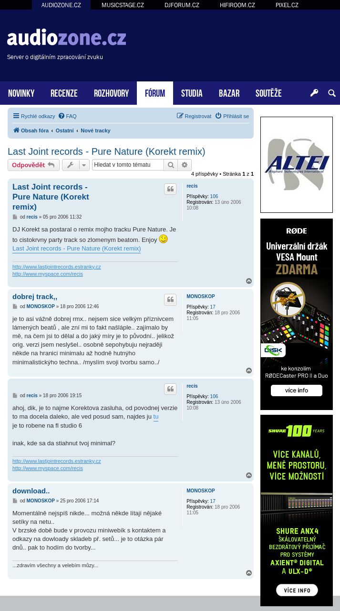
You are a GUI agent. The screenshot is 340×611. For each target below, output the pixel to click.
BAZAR (229, 92)
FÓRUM (155, 92)
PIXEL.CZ (287, 5)
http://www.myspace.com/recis (47, 274)
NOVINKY (21, 92)
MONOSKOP (200, 296)
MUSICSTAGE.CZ (123, 5)
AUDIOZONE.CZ (61, 5)
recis (191, 186)
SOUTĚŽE (269, 92)
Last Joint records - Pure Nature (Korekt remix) (107, 151)
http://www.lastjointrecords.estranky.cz (56, 267)
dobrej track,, (34, 296)
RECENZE (64, 92)
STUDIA (192, 92)
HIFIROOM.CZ (237, 5)
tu (156, 416)
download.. (31, 491)
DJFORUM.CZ (182, 5)
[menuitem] (67, 116)
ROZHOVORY (111, 92)
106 (214, 196)
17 (213, 307)
